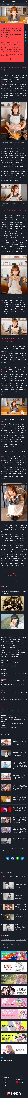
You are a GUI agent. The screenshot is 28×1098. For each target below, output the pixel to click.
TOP (2, 4)
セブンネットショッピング (7, 690)
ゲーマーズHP (8, 727)
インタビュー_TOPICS (6, 59)
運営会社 (4, 1085)
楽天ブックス (4, 697)
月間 (17, 877)
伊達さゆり (13, 59)
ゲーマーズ (3, 679)
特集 (4, 4)
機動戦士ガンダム (5, 944)
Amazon (3, 705)
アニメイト (3, 671)
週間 (10, 877)
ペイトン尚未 (17, 944)
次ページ (14, 574)
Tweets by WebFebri (6, 1060)
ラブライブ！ (4, 947)
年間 (23, 877)
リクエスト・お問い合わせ (8, 1077)
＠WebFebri (21, 1080)
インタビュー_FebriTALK (21, 939)
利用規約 (4, 1082)
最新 (4, 877)
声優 (18, 59)
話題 (12, 944)
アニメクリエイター (5, 942)
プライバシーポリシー (7, 1080)
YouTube (21, 1082)
